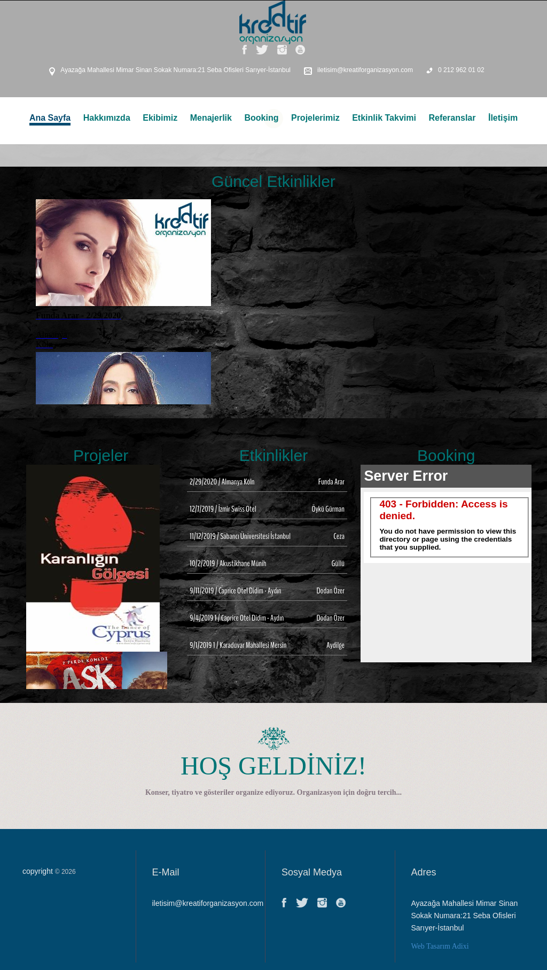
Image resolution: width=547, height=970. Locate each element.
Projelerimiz (315, 117)
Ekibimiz (160, 117)
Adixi (460, 946)
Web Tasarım (430, 946)
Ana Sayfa (50, 117)
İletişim (503, 117)
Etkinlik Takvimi (384, 117)
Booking (261, 117)
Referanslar (451, 117)
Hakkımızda (106, 117)
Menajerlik (211, 117)
